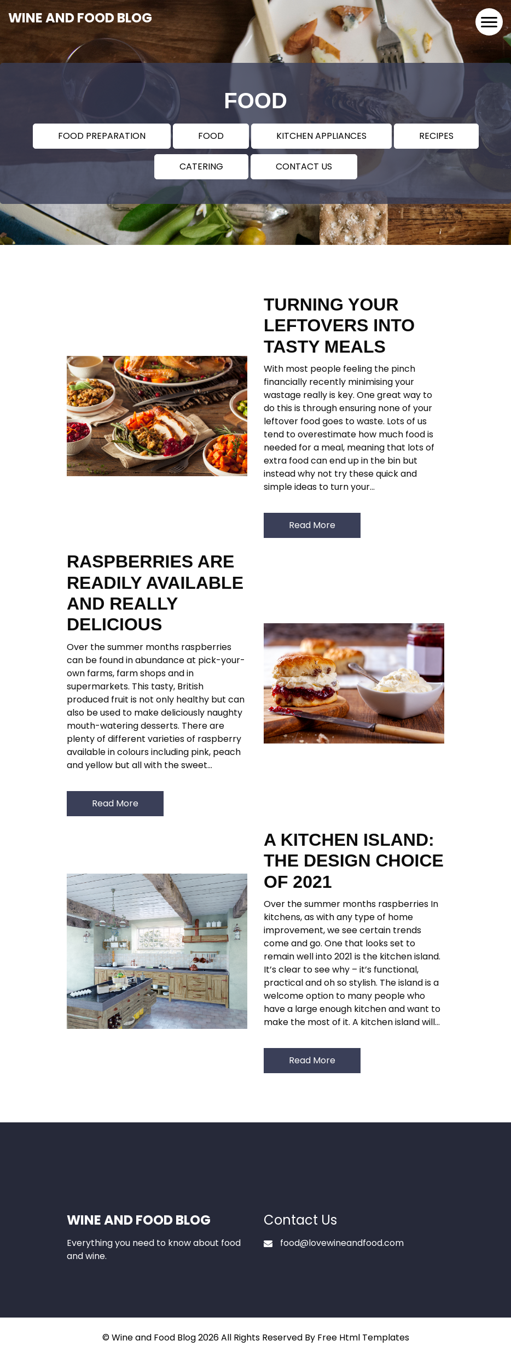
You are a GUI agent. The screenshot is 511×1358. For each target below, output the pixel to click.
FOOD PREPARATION (102, 136)
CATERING (201, 166)
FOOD (211, 136)
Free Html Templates (363, 1337)
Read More (312, 525)
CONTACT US (304, 166)
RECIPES (436, 136)
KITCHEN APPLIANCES (321, 136)
